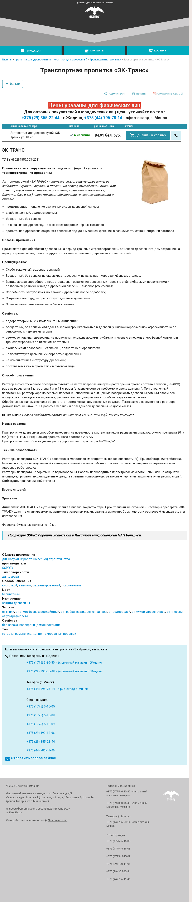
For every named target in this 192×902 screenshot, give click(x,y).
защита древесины (16, 603)
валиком (25, 585)
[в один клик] (176, 135)
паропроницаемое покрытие (40, 625)
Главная (7, 59)
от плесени (175, 612)
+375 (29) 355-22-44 (41, 741)
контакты (94, 51)
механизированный (46, 585)
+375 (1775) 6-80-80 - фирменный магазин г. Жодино (64, 662)
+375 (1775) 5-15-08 (41, 715)
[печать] (139, 93)
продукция (31, 50)
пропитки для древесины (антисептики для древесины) (51, 59)
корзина (157, 50)
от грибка (68, 612)
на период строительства (51, 559)
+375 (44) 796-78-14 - (104, 117)
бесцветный (11, 594)
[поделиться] (114, 93)
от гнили (8, 612)
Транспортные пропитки (105, 59)
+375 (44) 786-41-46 (41, 750)
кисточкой (9, 585)
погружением (71, 585)
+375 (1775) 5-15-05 (41, 706)
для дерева (10, 576)
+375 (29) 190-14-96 (41, 733)
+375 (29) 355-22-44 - (42, 117)
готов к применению (17, 634)
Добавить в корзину (150, 135)
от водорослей (119, 612)
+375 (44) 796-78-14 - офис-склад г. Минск (57, 689)
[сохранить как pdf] (168, 93)
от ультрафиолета (15, 616)
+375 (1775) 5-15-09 (41, 724)
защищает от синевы (91, 612)
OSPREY (7, 568)
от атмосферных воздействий (37, 612)
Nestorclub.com (57, 820)
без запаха (10, 625)
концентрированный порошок (54, 634)
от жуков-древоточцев (148, 612)
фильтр (15, 84)
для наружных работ (17, 559)
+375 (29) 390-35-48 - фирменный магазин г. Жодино (64, 671)
